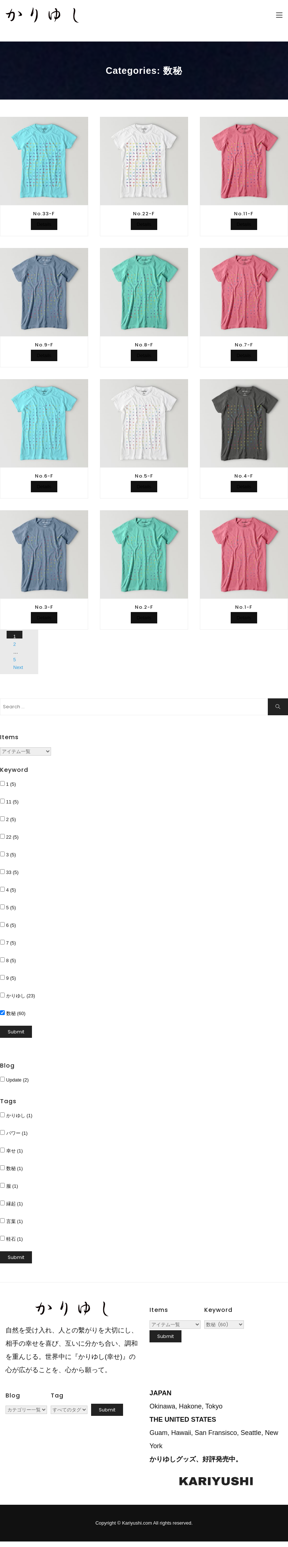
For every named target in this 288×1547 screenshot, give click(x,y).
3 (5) (8, 854)
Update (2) (14, 1080)
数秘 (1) (11, 1168)
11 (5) (9, 802)
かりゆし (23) (17, 996)
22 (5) (9, 837)
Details (44, 224)
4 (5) (8, 890)
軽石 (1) (11, 1239)
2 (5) (8, 819)
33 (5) (9, 872)
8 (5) (8, 960)
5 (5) (8, 907)
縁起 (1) (11, 1203)
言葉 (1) (11, 1221)
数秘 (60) (12, 1013)
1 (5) (8, 784)
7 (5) (8, 943)
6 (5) (8, 925)
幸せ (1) (11, 1151)
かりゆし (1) (16, 1115)
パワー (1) (14, 1133)
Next (18, 667)
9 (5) (8, 978)
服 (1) (9, 1186)
